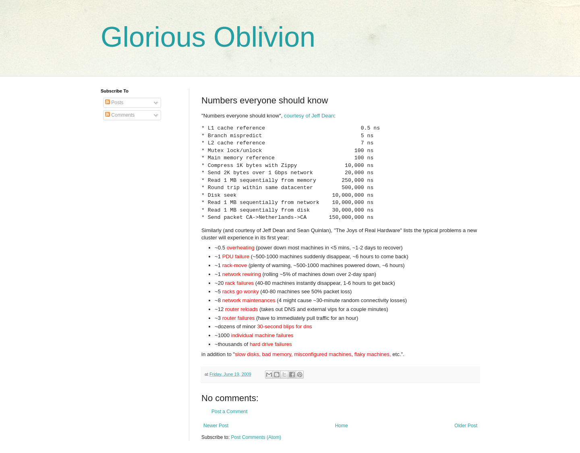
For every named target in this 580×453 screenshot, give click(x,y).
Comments (120, 115)
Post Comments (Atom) (256, 437)
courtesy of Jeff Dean (309, 116)
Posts (114, 102)
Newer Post (215, 425)
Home (341, 425)
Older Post (465, 425)
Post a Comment (229, 411)
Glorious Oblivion (208, 37)
